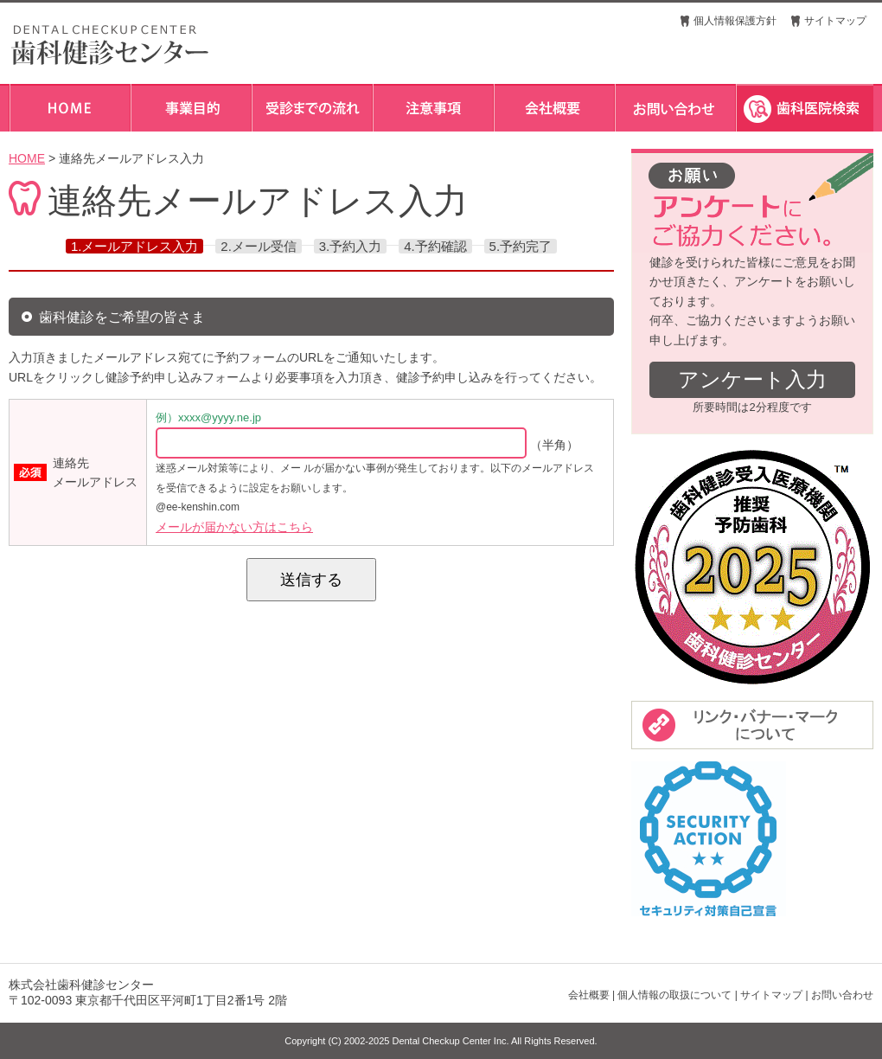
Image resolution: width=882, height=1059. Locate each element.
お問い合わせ (842, 995)
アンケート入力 (752, 379)
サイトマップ (835, 21)
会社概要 (589, 995)
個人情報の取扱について (674, 995)
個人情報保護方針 (735, 21)
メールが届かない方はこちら (234, 527)
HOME (27, 158)
